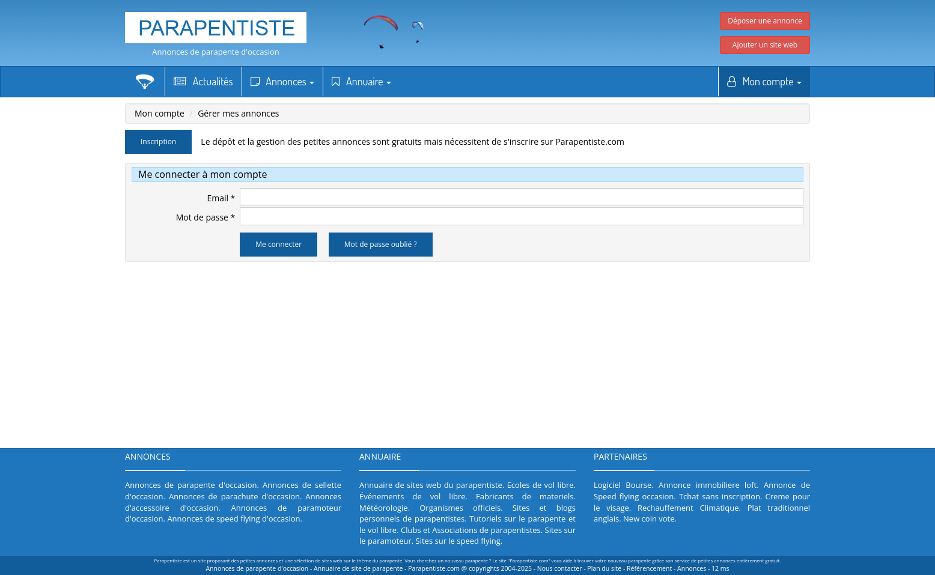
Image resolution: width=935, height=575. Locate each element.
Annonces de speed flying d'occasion (233, 518)
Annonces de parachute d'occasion (234, 496)
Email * (221, 198)
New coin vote (648, 518)
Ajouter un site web (764, 45)
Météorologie (383, 507)
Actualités (203, 81)
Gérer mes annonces (238, 113)
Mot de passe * (206, 217)
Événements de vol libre (412, 496)
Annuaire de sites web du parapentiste (430, 484)
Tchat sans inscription (719, 496)
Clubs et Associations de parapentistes (471, 530)
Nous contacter (559, 568)
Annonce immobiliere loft (708, 484)
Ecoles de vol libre (540, 484)
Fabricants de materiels (525, 496)
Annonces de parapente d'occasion (215, 51)
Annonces (283, 81)
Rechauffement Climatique (688, 507)
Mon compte (764, 81)
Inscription (158, 141)
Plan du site (604, 568)
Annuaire (361, 81)
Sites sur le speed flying (458, 540)
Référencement (649, 568)
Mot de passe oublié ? (380, 244)
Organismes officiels (460, 507)
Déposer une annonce (765, 21)
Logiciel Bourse (622, 484)
